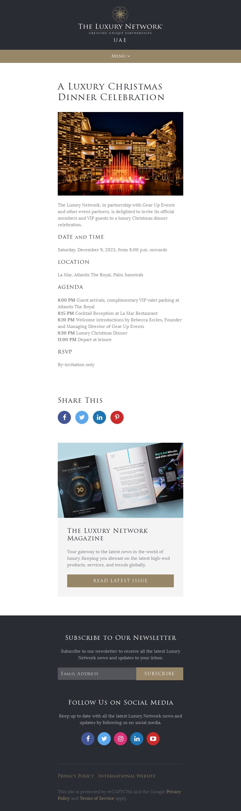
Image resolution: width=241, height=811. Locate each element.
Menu (118, 56)
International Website (127, 776)
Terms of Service (97, 798)
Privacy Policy (76, 776)
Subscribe (159, 674)
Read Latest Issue (120, 581)
